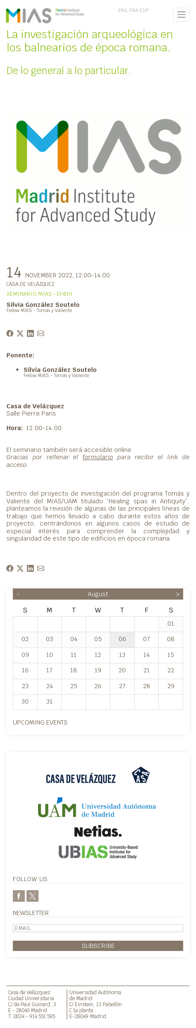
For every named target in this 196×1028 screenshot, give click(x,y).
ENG (123, 10)
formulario (98, 457)
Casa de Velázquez (29, 992)
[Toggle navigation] (181, 14)
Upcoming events (40, 722)
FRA (133, 10)
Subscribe (98, 946)
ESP (144, 10)
